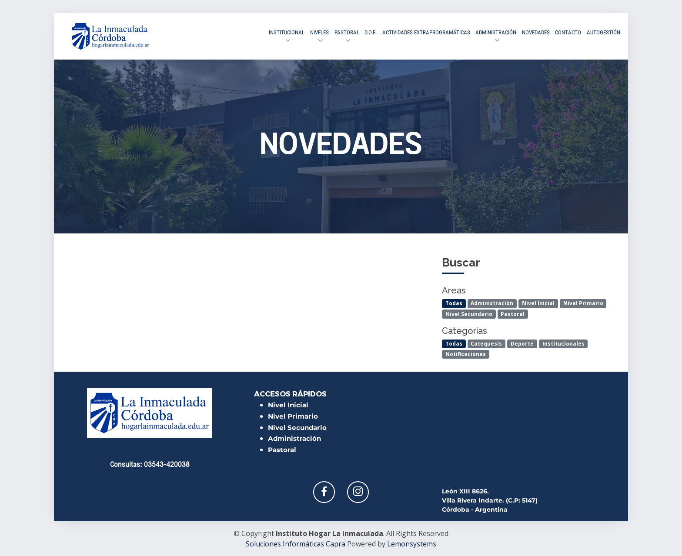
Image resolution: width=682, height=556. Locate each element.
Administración (492, 303)
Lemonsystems (411, 544)
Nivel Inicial (538, 303)
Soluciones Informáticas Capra (295, 544)
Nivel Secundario (468, 313)
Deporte (522, 343)
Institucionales (563, 343)
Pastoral (513, 313)
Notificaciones (465, 353)
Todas (453, 303)
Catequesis (486, 343)
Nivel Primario (583, 303)
